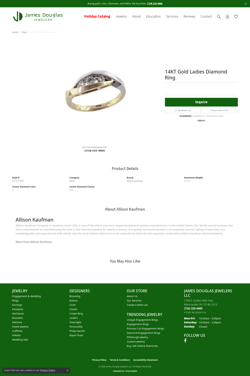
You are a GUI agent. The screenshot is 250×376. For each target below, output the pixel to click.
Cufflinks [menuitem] (17, 331)
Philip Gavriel (77, 331)
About (136, 16)
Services (172, 16)
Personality (75, 326)
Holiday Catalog (97, 16)
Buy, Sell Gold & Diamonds (142, 346)
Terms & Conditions (120, 359)
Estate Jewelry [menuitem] (20, 326)
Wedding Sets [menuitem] (20, 339)
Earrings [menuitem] (17, 304)
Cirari (72, 304)
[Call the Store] (193, 308)
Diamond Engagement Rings (143, 332)
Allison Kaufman (135, 180)
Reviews (189, 16)
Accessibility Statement (146, 359)
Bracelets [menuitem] (17, 318)
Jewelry (121, 16)
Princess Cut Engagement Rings (145, 328)
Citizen (73, 309)
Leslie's (73, 318)
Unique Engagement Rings (142, 319)
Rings (24, 32)
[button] (219, 16)
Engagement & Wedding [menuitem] (26, 296)
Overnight (75, 322)
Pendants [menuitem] (17, 309)
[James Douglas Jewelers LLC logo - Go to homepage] (38, 16)
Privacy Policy (99, 359)
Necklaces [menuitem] (18, 313)
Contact (206, 16)
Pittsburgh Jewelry (137, 337)
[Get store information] (195, 312)
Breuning (74, 296)
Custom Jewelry (136, 341)
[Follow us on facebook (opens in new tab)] (185, 340)
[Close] (246, 4)
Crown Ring (76, 313)
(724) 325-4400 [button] (154, 3)
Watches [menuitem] (17, 322)
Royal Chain (76, 335)
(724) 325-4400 (95, 151)
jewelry (15, 32)
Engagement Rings (138, 324)
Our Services (134, 300)
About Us (132, 296)
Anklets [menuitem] (16, 335)
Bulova (73, 300)
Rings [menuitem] (15, 300)
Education (153, 16)
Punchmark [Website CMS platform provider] (131, 371)
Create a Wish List (137, 304)
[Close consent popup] (67, 370)
